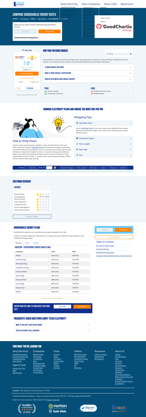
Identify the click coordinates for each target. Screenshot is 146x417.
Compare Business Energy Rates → (27, 38)
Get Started (49, 32)
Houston (19, 243)
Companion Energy (22, 268)
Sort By (122, 168)
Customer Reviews (32, 217)
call (28, 78)
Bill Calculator (17, 373)
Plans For (42, 168)
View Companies (90, 4)
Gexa (35, 361)
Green (103, 168)
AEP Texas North (80, 357)
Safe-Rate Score (37, 147)
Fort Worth (57, 359)
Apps (14, 371)
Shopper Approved (52, 400)
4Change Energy (21, 264)
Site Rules (118, 372)
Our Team (118, 361)
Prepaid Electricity (19, 359)
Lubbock (36, 243)
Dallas (27, 243)
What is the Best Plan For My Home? (29, 325)
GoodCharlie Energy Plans (105, 252)
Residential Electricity (20, 354)
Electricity (32, 168)
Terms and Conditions (122, 375)
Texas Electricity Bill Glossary (27, 330)
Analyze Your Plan (19, 368)
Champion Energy (39, 366)
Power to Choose (100, 354)
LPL (75, 366)
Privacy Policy (119, 370)
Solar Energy (17, 361)
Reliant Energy (38, 354)
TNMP (76, 363)
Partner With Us (120, 357)
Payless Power (38, 368)
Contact (117, 354)
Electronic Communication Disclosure (120, 365)
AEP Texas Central (80, 354)
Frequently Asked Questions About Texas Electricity (114, 256)
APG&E (18, 256)
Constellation (37, 359)
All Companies (38, 372)
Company (112, 168)
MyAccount (127, 4)
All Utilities (77, 368)
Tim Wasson (24, 19)
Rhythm (18, 292)
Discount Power (21, 280)
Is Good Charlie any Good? (54, 67)
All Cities (56, 368)
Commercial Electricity (20, 357)
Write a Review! (114, 237)
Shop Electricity (69, 4)
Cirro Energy (20, 284)
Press (117, 359)
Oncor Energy (79, 361)
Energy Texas (20, 288)
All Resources (99, 359)
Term (81, 167)
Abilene (56, 363)
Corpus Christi (59, 361)
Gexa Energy (20, 276)
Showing (21, 168)
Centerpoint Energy (81, 359)
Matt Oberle (42, 19)
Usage (67, 167)
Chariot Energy (21, 260)
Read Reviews (99, 357)
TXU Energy (37, 357)
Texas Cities (110, 4)
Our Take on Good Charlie (105, 246)
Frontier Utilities (21, 272)
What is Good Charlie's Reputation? (58, 73)
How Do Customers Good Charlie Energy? (60, 79)
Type (93, 167)
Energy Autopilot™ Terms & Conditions (124, 382)
